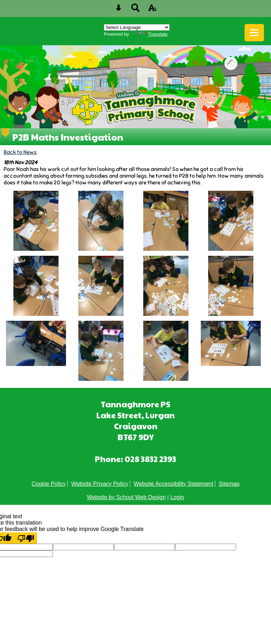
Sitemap (229, 484)
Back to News (20, 152)
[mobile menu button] (254, 32)
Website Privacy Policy (99, 484)
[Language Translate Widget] (137, 27)
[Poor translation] (25, 538)
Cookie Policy (48, 484)
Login (177, 497)
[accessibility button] (152, 10)
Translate (151, 34)
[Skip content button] (118, 10)
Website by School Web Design (126, 497)
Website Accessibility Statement (173, 484)
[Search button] (135, 10)
